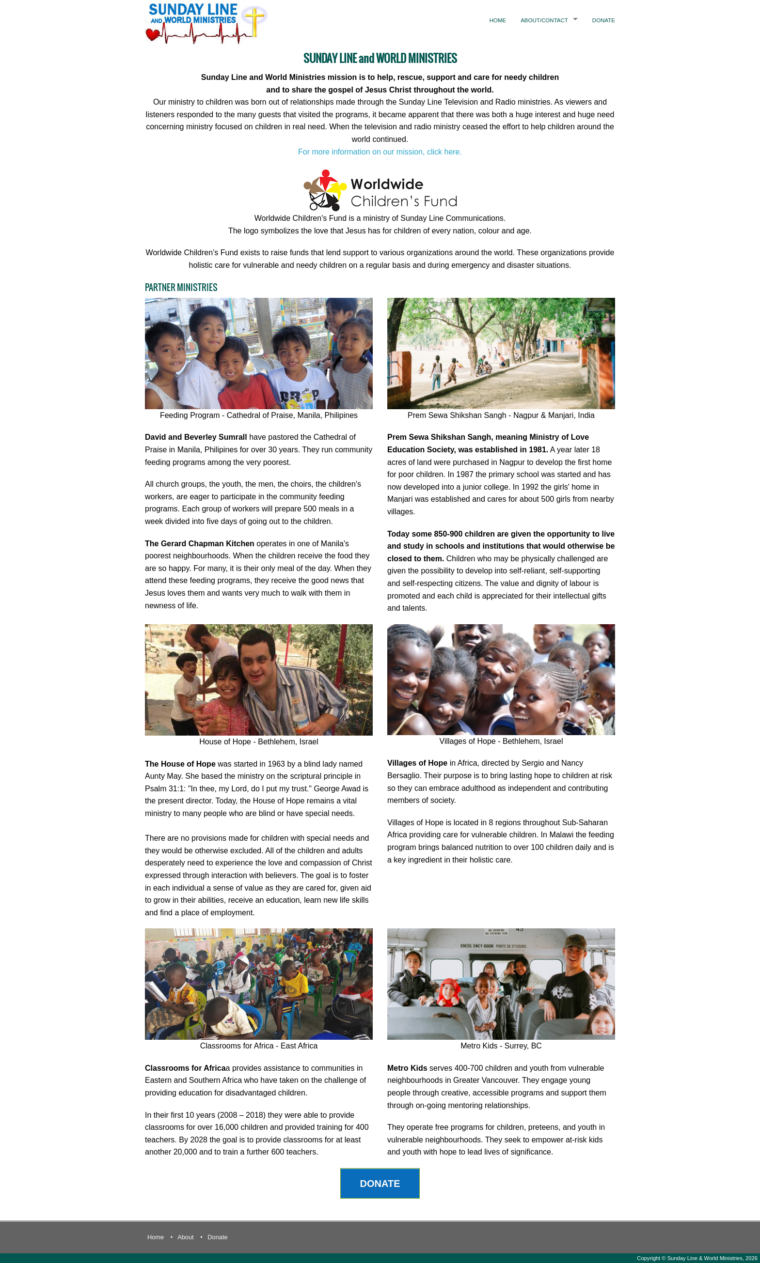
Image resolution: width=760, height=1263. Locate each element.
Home (498, 20)
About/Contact (544, 20)
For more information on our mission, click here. (380, 152)
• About (182, 1237)
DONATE (380, 1183)
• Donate (213, 1237)
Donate (603, 20)
